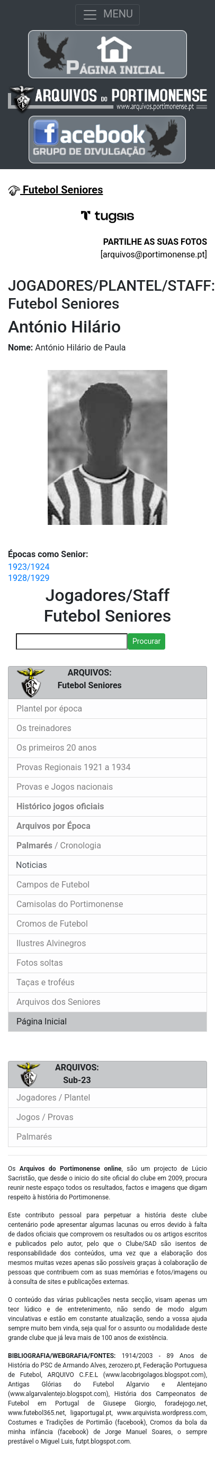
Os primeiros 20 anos (56, 748)
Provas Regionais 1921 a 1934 (73, 767)
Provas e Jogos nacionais (64, 787)
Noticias (30, 865)
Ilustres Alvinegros (51, 943)
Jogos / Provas (45, 1117)
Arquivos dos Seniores (58, 1002)
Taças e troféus (45, 982)
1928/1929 (29, 578)
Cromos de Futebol (52, 924)
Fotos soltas (39, 963)
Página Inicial (41, 1021)
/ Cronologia (58, 845)
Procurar (146, 641)
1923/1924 (29, 567)
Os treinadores (43, 728)
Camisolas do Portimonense (69, 904)
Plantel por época (49, 709)
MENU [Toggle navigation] (107, 15)
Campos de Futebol (52, 885)
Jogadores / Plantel (53, 1098)
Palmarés (34, 1137)
